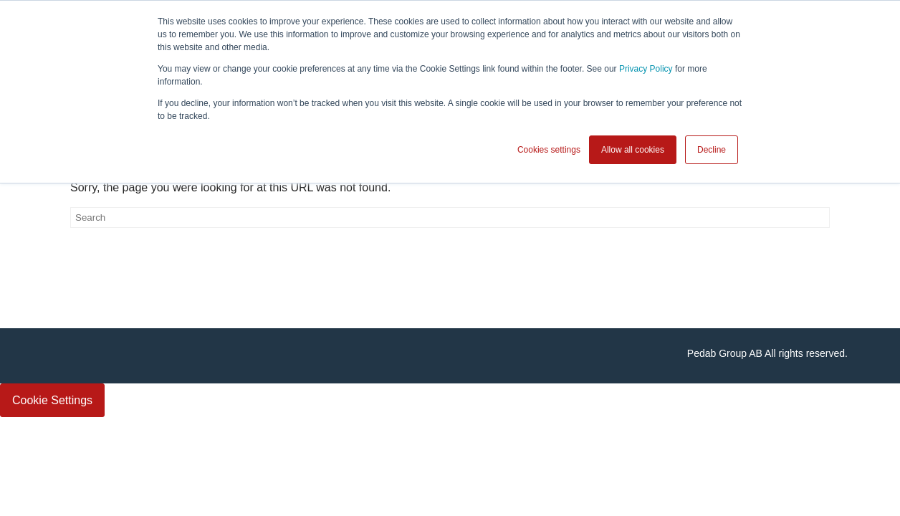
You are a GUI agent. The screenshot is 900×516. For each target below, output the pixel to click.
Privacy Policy (646, 69)
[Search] (450, 217)
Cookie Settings (52, 400)
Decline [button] (711, 150)
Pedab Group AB (724, 353)
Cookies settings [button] (548, 150)
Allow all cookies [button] (632, 150)
